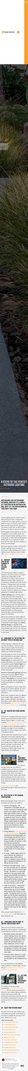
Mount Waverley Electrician (12, 1035)
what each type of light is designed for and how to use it (13, 704)
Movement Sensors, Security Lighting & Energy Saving (12, 968)
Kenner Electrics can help (8, 785)
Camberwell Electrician (11, 1027)
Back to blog (4, 496)
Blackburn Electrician (10, 1052)
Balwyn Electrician (9, 1037)
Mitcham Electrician (10, 1045)
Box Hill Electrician (9, 1030)
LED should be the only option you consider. (15, 832)
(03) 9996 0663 (18, 554)
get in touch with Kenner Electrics (12, 989)
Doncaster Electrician (10, 1040)
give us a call (8, 554)
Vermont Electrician (10, 1025)
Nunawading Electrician (11, 1042)
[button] (26, 32)
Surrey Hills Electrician (11, 1022)
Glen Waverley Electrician (11, 1050)
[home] (7, 32)
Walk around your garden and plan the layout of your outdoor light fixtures (14, 723)
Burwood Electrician (10, 1032)
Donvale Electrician (10, 1047)
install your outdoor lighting (13, 913)
